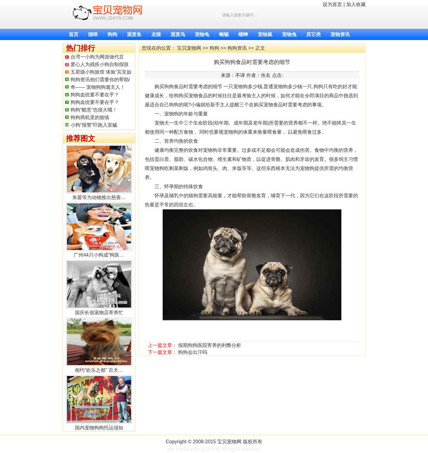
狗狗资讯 (237, 48)
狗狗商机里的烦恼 (90, 117)
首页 (73, 34)
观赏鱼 (134, 34)
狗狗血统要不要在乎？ (95, 94)
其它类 (313, 34)
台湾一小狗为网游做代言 (97, 56)
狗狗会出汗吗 (192, 352)
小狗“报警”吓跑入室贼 (94, 125)
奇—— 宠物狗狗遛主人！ (98, 87)
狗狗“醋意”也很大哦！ (94, 109)
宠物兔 (289, 34)
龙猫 (156, 34)
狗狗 (112, 34)
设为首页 (332, 4)
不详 (240, 75)
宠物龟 (202, 34)
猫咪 (93, 34)
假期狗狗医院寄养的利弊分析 (209, 345)
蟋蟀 (243, 34)
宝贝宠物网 (189, 48)
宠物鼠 (265, 34)
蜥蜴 (224, 34)
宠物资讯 (340, 34)
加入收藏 (356, 4)
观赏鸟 (178, 34)
